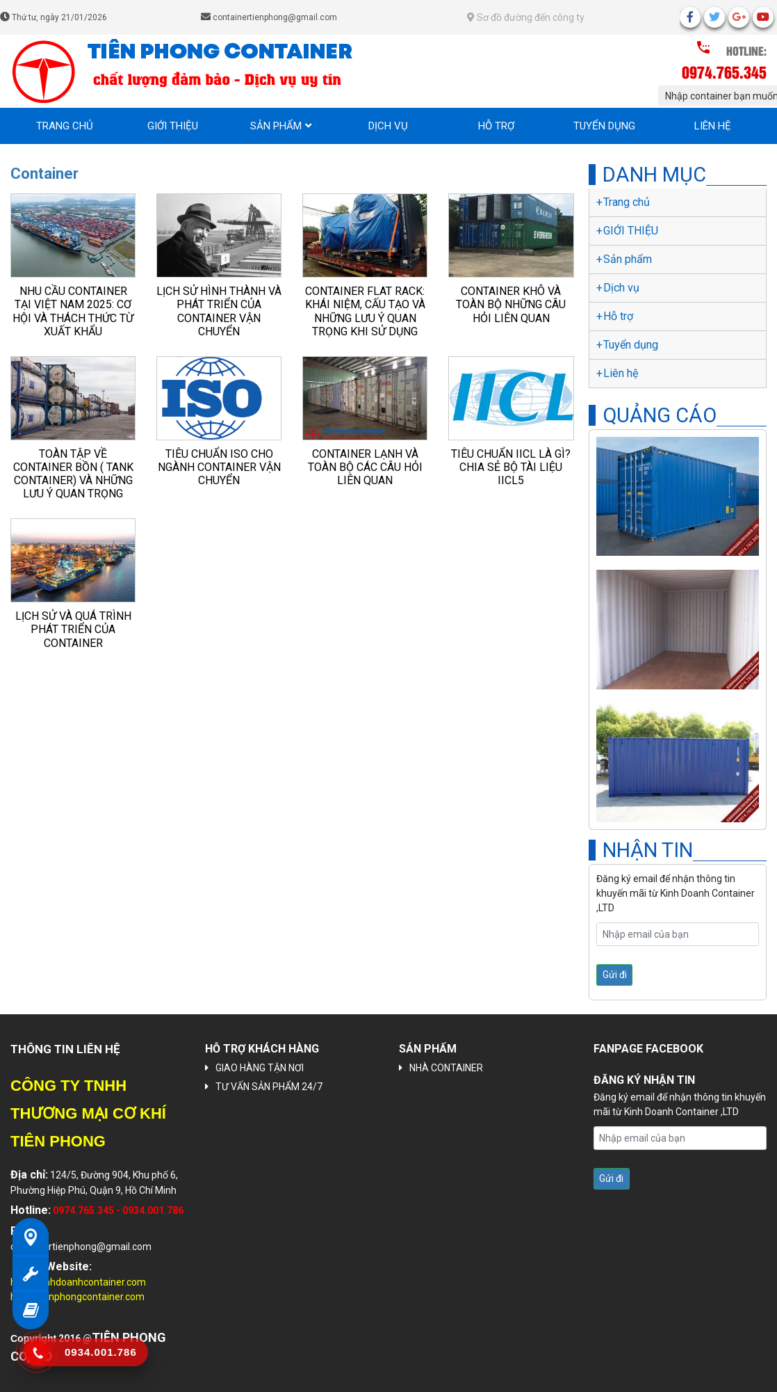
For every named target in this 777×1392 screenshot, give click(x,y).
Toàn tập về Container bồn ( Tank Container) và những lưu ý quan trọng (73, 474)
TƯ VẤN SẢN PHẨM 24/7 (268, 1086)
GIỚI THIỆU (172, 126)
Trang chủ (64, 126)
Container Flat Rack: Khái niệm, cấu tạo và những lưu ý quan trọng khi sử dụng (365, 311)
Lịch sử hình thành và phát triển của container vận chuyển (218, 311)
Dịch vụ (388, 126)
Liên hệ (712, 126)
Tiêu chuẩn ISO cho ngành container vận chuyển (219, 467)
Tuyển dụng (604, 126)
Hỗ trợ (496, 126)
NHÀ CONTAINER (446, 1067)
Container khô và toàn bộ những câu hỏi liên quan (511, 304)
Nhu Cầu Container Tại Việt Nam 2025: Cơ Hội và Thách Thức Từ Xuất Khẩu (73, 311)
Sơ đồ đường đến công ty (525, 17)
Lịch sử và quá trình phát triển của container (73, 629)
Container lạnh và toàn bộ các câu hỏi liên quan (365, 467)
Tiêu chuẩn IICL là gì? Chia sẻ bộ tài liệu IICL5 (511, 467)
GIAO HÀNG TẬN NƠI (259, 1067)
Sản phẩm (276, 126)
